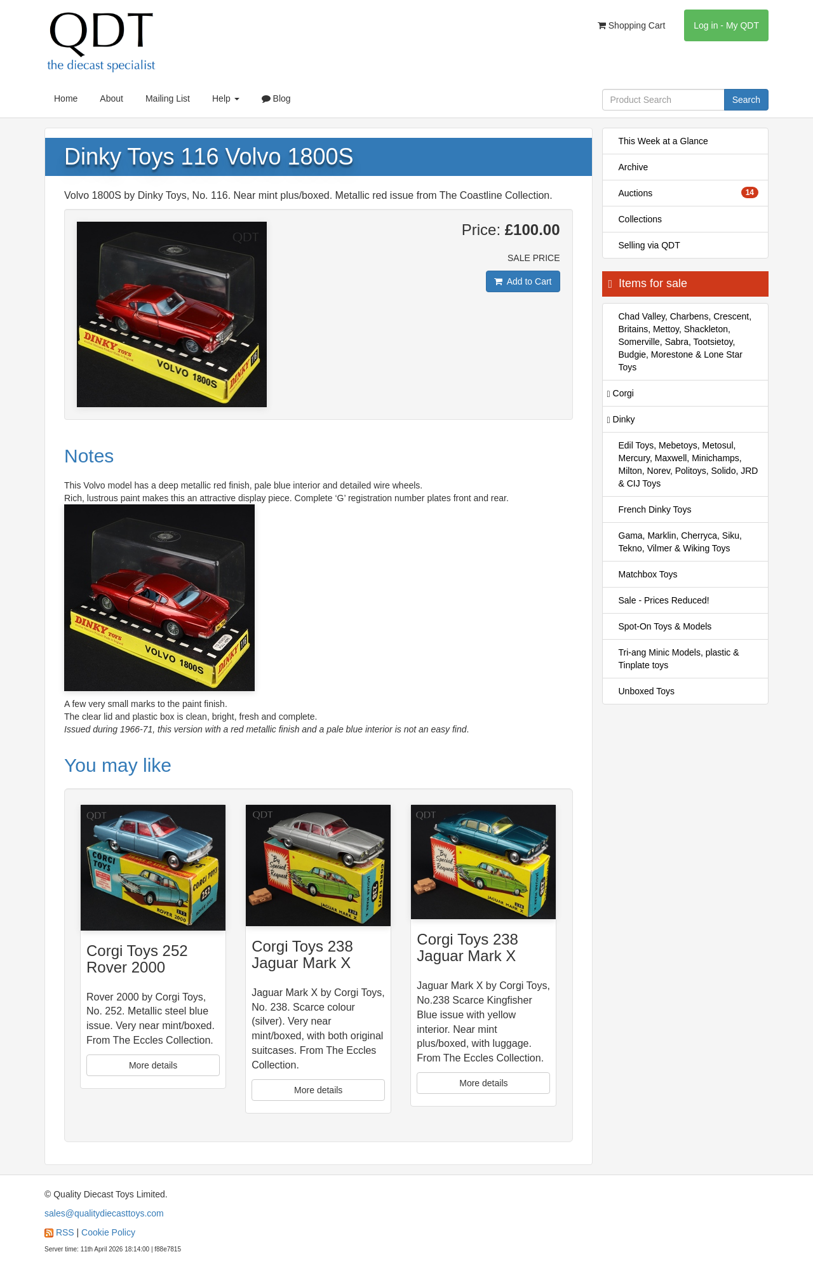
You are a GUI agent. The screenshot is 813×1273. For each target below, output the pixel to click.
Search (746, 100)
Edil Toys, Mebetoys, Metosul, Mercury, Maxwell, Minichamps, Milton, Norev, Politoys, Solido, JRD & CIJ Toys (688, 464)
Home (65, 98)
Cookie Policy (108, 1232)
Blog (276, 98)
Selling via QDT (649, 245)
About (111, 98)
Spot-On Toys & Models (665, 626)
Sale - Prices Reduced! (664, 600)
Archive (633, 167)
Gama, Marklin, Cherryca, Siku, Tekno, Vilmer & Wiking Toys (680, 541)
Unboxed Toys (647, 691)
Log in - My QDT (726, 25)
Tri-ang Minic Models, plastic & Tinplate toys (679, 658)
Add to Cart (523, 281)
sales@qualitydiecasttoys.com (104, 1213)
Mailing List (167, 98)
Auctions (689, 192)
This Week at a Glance (663, 141)
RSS (65, 1232)
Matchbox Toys (648, 574)
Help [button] (225, 98)
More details (153, 1065)
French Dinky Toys (655, 509)
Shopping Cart (631, 25)
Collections (640, 219)
